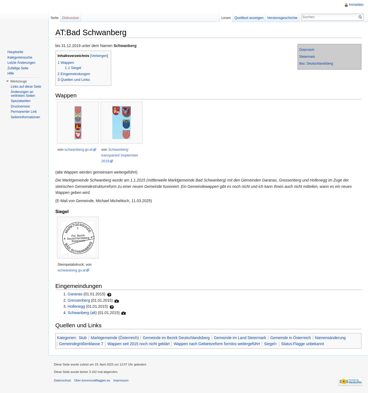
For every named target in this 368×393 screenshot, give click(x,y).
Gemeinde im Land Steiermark (240, 338)
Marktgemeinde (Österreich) (115, 338)
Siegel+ (270, 344)
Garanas (75, 294)
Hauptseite (15, 52)
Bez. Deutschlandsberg (316, 63)
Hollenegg (76, 306)
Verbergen (99, 56)
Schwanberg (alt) (82, 312)
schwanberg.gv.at (78, 149)
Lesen (226, 18)
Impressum (121, 380)
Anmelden (356, 5)
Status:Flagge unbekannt (302, 344)
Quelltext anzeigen (249, 18)
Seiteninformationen (25, 117)
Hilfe (10, 73)
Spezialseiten (20, 101)
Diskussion (70, 18)
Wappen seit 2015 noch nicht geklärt (138, 344)
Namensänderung (330, 338)
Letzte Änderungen (21, 63)
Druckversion (20, 106)
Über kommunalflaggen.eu (92, 380)
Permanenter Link (24, 112)
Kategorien (66, 338)
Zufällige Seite (17, 68)
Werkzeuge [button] (18, 81)
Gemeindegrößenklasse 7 (81, 344)
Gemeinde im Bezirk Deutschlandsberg (176, 338)
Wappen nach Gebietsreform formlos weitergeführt (217, 344)
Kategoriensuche (19, 57)
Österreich (306, 50)
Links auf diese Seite (26, 87)
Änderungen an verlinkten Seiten (23, 94)
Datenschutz (62, 380)
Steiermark (307, 57)
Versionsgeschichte (282, 18)
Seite (54, 18)
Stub (83, 338)
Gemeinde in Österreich (290, 338)
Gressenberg (79, 300)
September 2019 (119, 155)
